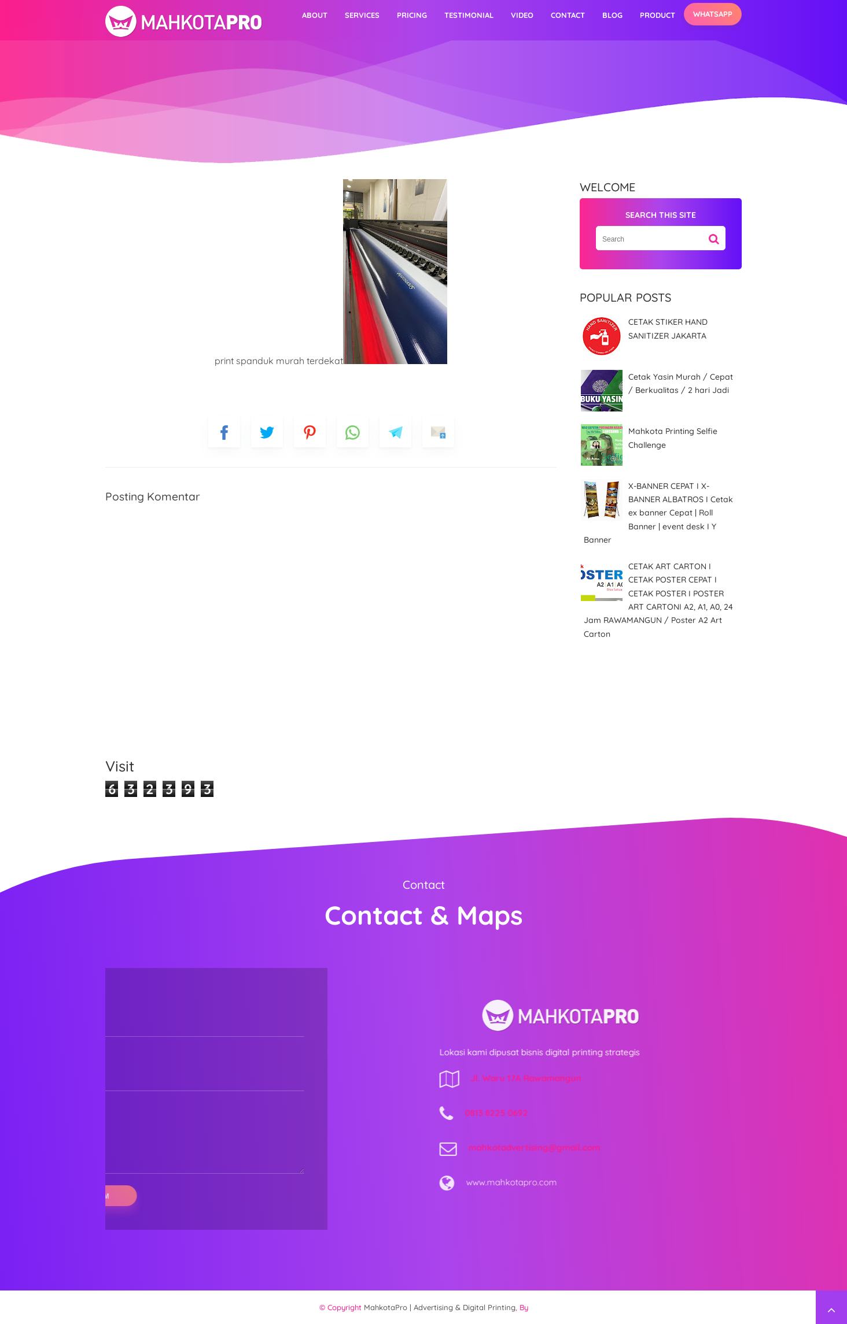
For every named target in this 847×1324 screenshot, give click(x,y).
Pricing (412, 15)
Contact (568, 15)
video (522, 15)
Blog (612, 15)
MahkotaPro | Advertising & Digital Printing (439, 1307)
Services (362, 15)
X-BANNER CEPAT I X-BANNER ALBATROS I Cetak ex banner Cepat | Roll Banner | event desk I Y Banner (658, 513)
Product (657, 15)
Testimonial (469, 15)
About (314, 15)
